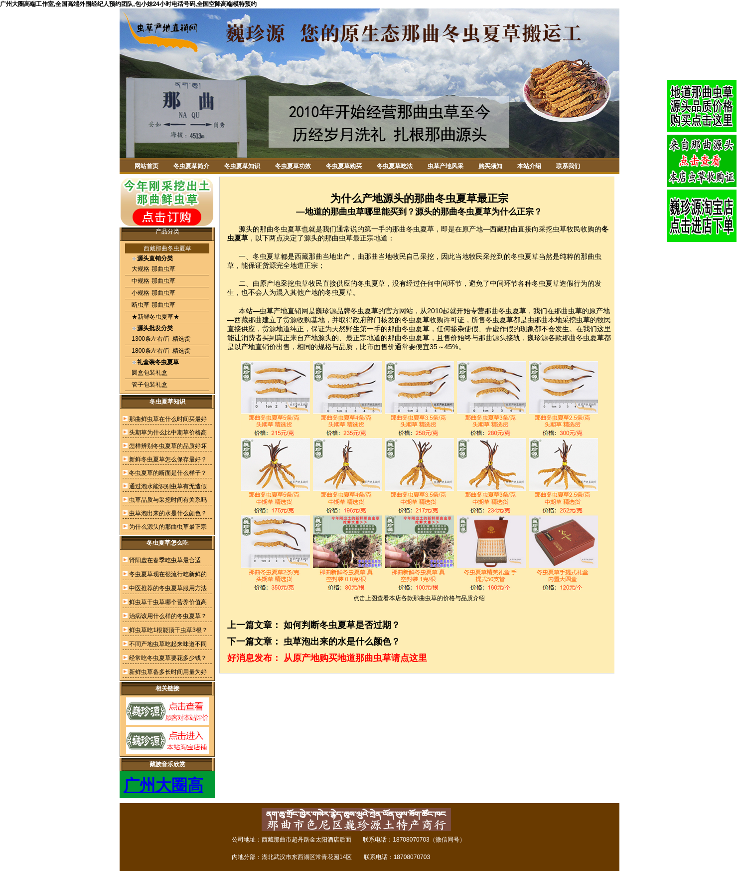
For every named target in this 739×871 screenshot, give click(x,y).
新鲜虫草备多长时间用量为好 (168, 671)
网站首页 (146, 166)
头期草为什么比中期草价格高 (168, 432)
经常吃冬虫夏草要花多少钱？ (168, 657)
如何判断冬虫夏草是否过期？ (342, 625)
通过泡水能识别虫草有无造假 (168, 486)
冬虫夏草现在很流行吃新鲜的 (168, 574)
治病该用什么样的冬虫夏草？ (168, 616)
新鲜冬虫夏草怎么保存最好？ (168, 459)
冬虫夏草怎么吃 (167, 542)
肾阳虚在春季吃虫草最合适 (165, 560)
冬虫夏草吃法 (395, 166)
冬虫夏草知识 (242, 166)
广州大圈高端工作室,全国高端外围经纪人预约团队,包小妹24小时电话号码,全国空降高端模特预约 (128, 3)
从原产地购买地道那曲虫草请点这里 (355, 658)
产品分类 (167, 231)
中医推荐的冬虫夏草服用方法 (168, 588)
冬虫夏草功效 (293, 166)
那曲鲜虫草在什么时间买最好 (168, 419)
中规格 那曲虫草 (152, 280)
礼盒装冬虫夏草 (158, 362)
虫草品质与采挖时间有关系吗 (168, 499)
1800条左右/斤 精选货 (160, 350)
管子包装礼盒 (148, 384)
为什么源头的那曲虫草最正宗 (168, 526)
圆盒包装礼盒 (148, 372)
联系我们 (568, 166)
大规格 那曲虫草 (152, 268)
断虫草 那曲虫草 (152, 304)
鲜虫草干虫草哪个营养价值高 (168, 602)
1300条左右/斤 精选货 (160, 338)
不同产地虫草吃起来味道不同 (168, 644)
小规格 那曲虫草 (152, 292)
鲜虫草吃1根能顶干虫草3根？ (168, 630)
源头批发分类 (155, 328)
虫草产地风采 (445, 166)
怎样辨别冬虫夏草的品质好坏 (168, 445)
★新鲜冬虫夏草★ (154, 316)
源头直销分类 (155, 258)
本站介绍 (529, 166)
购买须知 (490, 166)
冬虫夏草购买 (344, 166)
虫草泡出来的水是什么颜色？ (168, 513)
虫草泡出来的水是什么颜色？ (342, 642)
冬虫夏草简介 (191, 166)
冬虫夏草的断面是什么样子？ (168, 472)
